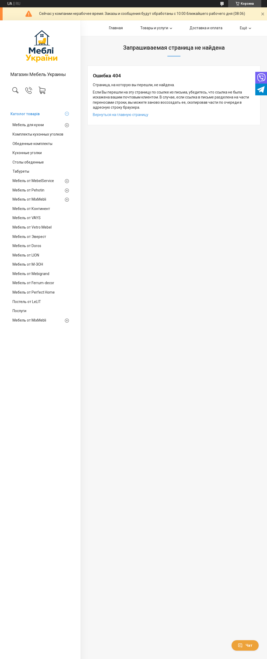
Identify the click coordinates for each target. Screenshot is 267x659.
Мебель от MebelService (33, 181)
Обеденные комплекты (32, 144)
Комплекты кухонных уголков (38, 134)
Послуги (19, 311)
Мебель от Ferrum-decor (33, 283)
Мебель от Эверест (29, 237)
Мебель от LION (26, 255)
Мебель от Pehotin (28, 190)
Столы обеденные (28, 162)
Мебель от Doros (27, 246)
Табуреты (21, 171)
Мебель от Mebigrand (31, 274)
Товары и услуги (154, 28)
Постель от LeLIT (27, 302)
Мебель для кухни (28, 125)
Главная (116, 28)
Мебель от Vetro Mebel (32, 227)
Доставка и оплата (206, 28)
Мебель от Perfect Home (34, 292)
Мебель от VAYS (27, 218)
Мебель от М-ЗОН (28, 264)
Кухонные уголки (27, 153)
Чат (245, 645)
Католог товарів (25, 114)
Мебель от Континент (31, 209)
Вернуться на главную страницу (120, 115)
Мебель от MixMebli (29, 199)
